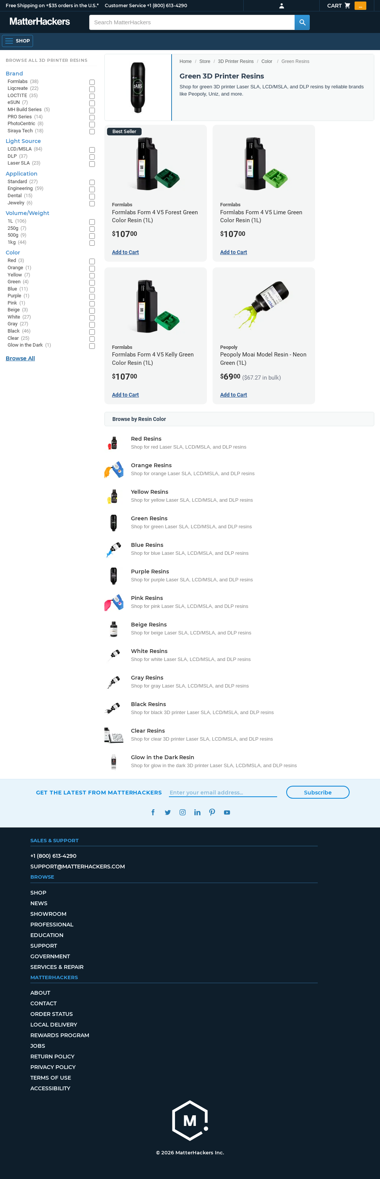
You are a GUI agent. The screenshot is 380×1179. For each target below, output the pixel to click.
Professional (51, 924)
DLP (18, 156)
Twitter (168, 812)
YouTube (227, 812)
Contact (43, 1003)
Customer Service (125, 5)
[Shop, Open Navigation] (17, 41)
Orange (20, 268)
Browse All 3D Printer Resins (47, 60)
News (38, 903)
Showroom (48, 914)
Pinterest (212, 812)
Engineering (26, 188)
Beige (18, 310)
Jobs (37, 1045)
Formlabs (23, 81)
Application (22, 173)
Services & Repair (57, 967)
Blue (18, 289)
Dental (20, 195)
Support (43, 945)
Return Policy (52, 1056)
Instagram (182, 812)
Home (186, 61)
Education (46, 935)
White (19, 317)
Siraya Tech (26, 131)
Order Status (51, 1014)
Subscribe (318, 792)
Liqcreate (23, 88)
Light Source (23, 141)
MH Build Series (29, 109)
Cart (346, 6)
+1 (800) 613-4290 (167, 5)
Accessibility (50, 1088)
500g (17, 235)
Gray (18, 324)
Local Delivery (53, 1024)
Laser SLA (24, 163)
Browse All (20, 358)
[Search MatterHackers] (302, 22)
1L (17, 221)
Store (204, 61)
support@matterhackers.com (77, 866)
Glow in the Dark (29, 345)
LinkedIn (197, 812)
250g (17, 228)
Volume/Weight (27, 213)
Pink (16, 303)
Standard (23, 181)
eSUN (18, 102)
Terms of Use (50, 1077)
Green (18, 282)
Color (267, 61)
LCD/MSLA (25, 149)
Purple (19, 296)
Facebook (153, 812)
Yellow (19, 275)
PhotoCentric (26, 123)
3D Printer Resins (236, 61)
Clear (19, 338)
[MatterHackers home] (190, 1121)
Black (19, 331)
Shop (38, 892)
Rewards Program (59, 1035)
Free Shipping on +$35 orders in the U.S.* (52, 5)
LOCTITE (23, 95)
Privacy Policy (53, 1067)
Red (16, 260)
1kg (17, 242)
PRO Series (25, 117)
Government (50, 956)
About (40, 992)
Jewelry (20, 203)
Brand (14, 73)
